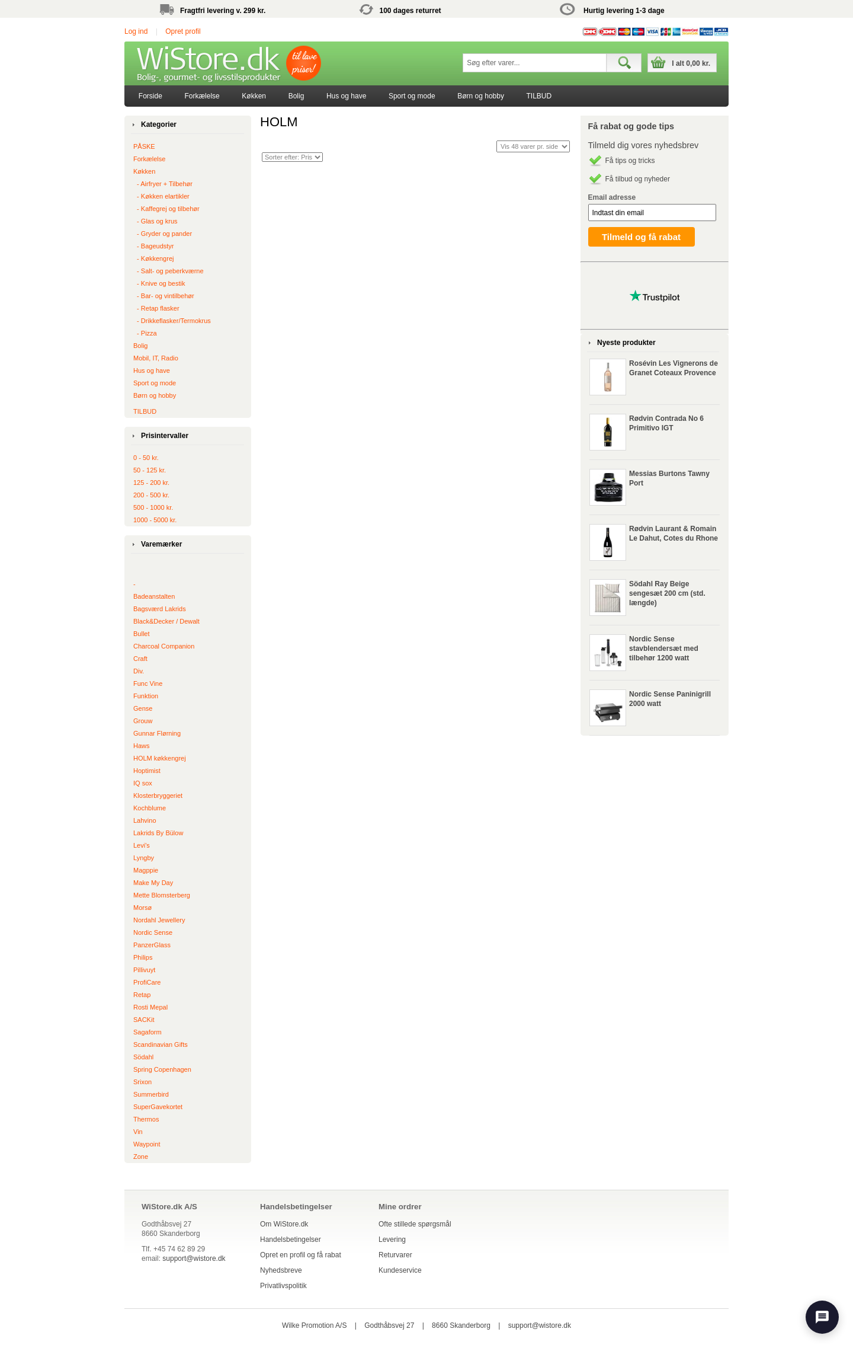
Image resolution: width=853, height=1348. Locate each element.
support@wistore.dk (193, 1258)
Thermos (146, 1119)
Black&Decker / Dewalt (166, 621)
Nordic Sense (152, 932)
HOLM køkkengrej (159, 758)
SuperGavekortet (157, 1106)
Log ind (135, 31)
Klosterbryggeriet (157, 795)
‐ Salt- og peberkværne (168, 270)
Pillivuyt (144, 969)
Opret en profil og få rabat (300, 1255)
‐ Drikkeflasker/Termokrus (172, 320)
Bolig (296, 96)
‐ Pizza (145, 333)
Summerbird (151, 1094)
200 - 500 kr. (151, 495)
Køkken (254, 96)
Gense (142, 708)
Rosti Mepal (150, 1007)
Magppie (145, 870)
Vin (138, 1131)
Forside (150, 96)
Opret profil (182, 31)
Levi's (141, 845)
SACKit (143, 1019)
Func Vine (147, 683)
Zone (140, 1156)
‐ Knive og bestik (159, 283)
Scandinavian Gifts (160, 1044)
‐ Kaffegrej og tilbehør (166, 208)
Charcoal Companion (163, 646)
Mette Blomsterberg (161, 895)
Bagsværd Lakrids (159, 608)
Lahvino (144, 820)
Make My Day (153, 882)
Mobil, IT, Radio (155, 358)
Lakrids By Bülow (158, 832)
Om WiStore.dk (284, 1224)
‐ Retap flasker (156, 308)
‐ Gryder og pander (162, 233)
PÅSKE (144, 146)
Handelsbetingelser (290, 1239)
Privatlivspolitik (283, 1286)
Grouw (142, 720)
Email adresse (612, 197)
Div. (138, 671)
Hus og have (346, 96)
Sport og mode (412, 96)
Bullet (141, 633)
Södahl (143, 1056)
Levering (392, 1239)
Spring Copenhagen (162, 1069)
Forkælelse (201, 96)
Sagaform (147, 1032)
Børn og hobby (480, 96)
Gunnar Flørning (157, 733)
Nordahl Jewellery (159, 920)
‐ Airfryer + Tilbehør (163, 183)
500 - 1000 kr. (153, 507)
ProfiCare (147, 982)
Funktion (145, 695)
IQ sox (142, 783)
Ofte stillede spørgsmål (415, 1224)
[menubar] (345, 96)
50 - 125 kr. (149, 470)
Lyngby (143, 857)
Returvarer (395, 1255)
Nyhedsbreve (281, 1270)
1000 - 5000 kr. (155, 519)
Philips (142, 957)
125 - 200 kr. (151, 482)
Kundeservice (400, 1270)
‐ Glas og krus (155, 221)
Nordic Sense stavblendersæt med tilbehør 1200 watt (663, 648)
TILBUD (539, 96)
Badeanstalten (154, 596)
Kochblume (149, 808)
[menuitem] (150, 96)
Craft (140, 658)
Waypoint (146, 1144)
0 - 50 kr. (146, 457)
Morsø (142, 907)
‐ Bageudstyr (153, 246)
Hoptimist (147, 770)
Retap (141, 994)
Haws (141, 745)
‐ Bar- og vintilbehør (163, 295)
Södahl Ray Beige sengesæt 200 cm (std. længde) (667, 593)
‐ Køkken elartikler (161, 196)
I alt (691, 63)
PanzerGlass (152, 944)
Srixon (142, 1081)
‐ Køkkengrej (153, 258)
